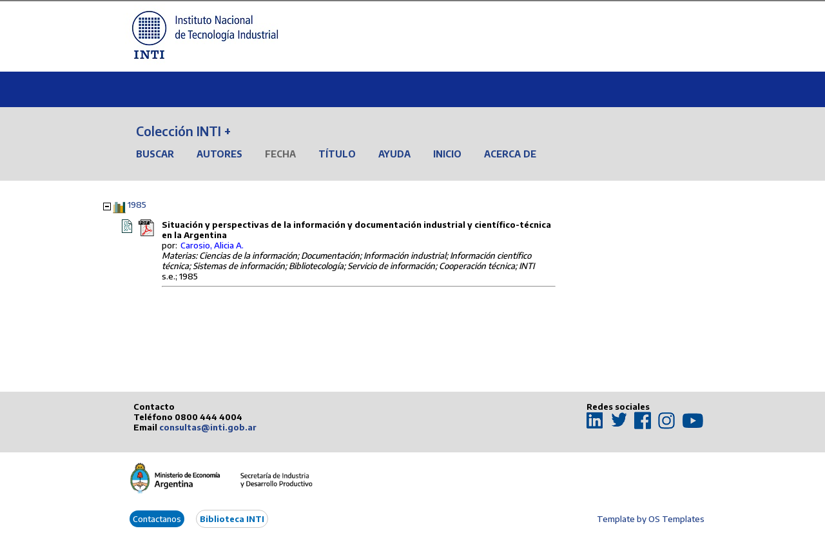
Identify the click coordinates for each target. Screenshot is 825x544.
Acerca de (510, 153)
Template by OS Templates (650, 519)
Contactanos (157, 519)
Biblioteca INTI (232, 519)
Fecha (280, 153)
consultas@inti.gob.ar (208, 427)
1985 (137, 204)
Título (337, 153)
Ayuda (394, 153)
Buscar (155, 153)
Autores (219, 153)
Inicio (447, 153)
